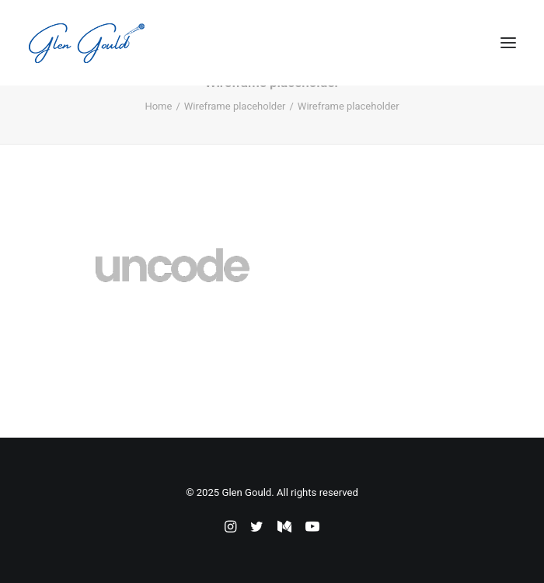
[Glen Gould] (86, 43)
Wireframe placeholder (235, 106)
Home (158, 106)
